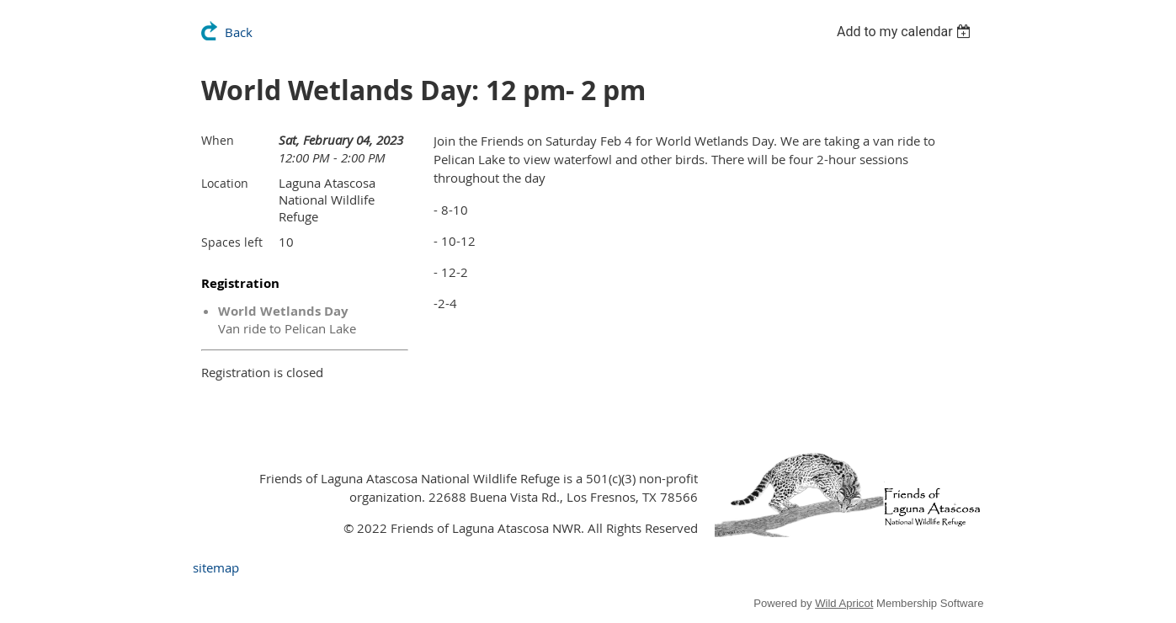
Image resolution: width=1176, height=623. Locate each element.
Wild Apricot (844, 603)
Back (239, 32)
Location (224, 183)
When (217, 140)
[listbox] (906, 31)
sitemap (216, 567)
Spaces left (232, 242)
